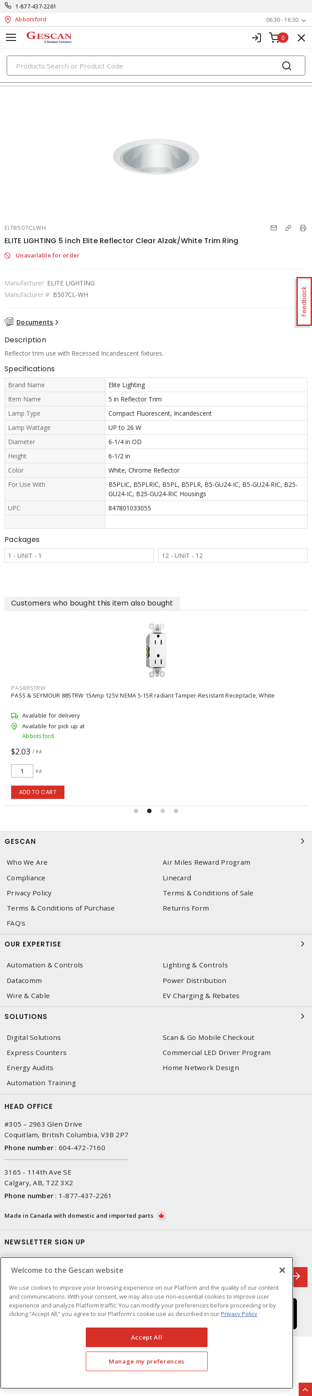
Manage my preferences (146, 1361)
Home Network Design (201, 1067)
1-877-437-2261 (36, 6)
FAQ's (16, 923)
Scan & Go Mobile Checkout (208, 1037)
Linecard (177, 878)
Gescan (156, 841)
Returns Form (186, 908)
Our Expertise (156, 944)
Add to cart (38, 792)
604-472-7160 (82, 1147)
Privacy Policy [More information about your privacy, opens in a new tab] (239, 1314)
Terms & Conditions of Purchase (61, 908)
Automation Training (41, 1083)
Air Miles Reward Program (206, 862)
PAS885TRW (28, 688)
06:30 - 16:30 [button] (282, 20)
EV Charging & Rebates (201, 995)
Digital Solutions (34, 1037)
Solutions (156, 1016)
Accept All (147, 1337)
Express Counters (37, 1052)
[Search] (156, 66)
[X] (282, 1270)
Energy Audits (30, 1067)
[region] (146, 1323)
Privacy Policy (29, 893)
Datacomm (24, 980)
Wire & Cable (28, 995)
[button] (136, 811)
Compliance (26, 878)
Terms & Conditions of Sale (208, 893)
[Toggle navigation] (11, 37)
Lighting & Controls (195, 965)
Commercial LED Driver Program (217, 1052)
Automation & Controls (45, 965)
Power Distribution (195, 980)
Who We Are (27, 862)
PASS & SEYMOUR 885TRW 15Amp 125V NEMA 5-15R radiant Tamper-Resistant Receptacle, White (143, 695)
